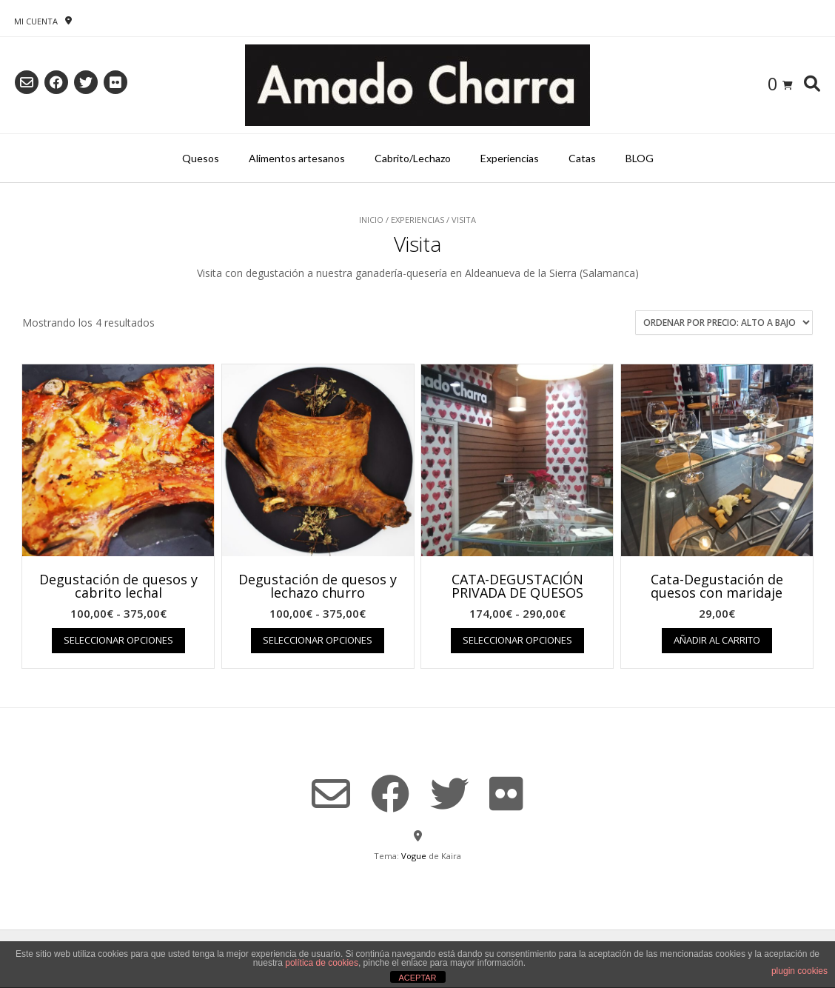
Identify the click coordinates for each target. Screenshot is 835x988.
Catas (582, 158)
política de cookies (321, 963)
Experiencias (509, 158)
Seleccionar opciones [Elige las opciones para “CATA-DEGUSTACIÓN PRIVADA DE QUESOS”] (517, 640)
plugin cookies (799, 971)
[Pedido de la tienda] (724, 322)
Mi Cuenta (36, 21)
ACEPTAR (417, 977)
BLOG (640, 158)
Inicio (371, 219)
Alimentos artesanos (297, 158)
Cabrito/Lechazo (413, 158)
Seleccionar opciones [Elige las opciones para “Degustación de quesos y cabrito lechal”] (118, 640)
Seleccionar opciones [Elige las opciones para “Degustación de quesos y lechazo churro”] (317, 640)
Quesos (200, 158)
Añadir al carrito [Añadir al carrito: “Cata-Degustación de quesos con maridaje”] (717, 640)
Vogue (413, 855)
